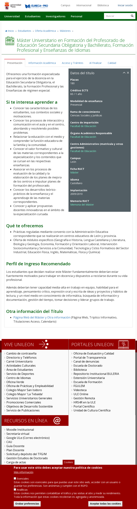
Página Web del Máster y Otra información (41, 317)
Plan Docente (15, 450)
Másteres (65, 30)
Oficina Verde (15, 382)
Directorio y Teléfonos (21, 357)
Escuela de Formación (87, 382)
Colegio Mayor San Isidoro (24, 390)
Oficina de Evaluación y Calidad (93, 353)
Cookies (68, 463)
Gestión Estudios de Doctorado (27, 458)
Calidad (112, 63)
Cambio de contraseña (21, 353)
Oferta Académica (45, 30)
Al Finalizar (95, 63)
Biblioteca (103, 5)
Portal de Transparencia (89, 357)
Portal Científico (84, 406)
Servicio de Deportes (20, 374)
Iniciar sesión (125, 5)
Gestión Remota (84, 398)
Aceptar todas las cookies (105, 505)
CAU (9, 442)
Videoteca (80, 390)
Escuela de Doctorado (87, 366)
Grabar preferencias (27, 505)
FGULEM (79, 386)
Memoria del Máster (82, 204)
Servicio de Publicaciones (23, 410)
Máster (74, 172)
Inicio (11, 30)
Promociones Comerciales (23, 402)
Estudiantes (32, 16)
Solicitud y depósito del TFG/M (26, 454)
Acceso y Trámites (72, 63)
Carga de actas (16, 462)
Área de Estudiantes (19, 370)
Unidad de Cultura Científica (91, 410)
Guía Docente (15, 446)
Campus (65, 5)
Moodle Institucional (20, 430)
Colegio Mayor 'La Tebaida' (24, 394)
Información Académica (42, 63)
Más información (23, 473)
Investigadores (55, 16)
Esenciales (23, 480)
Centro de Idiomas (18, 378)
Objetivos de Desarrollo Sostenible (29, 406)
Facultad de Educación (83, 126)
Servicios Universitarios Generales (29, 398)
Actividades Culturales (21, 366)
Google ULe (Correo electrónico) (28, 438)
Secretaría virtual (17, 434)
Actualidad (95, 24)
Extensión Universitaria (89, 378)
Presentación (14, 63)
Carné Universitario (19, 361)
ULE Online (80, 394)
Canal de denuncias (86, 361)
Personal (76, 16)
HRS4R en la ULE (84, 402)
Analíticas (22, 491)
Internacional (83, 5)
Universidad (12, 16)
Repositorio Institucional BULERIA (96, 374)
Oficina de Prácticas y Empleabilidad (30, 386)
